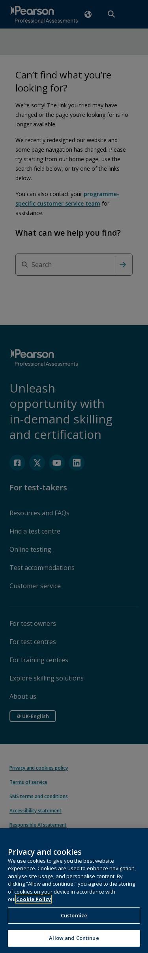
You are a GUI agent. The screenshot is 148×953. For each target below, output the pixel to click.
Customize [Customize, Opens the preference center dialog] (74, 924)
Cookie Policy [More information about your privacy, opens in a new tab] (33, 909)
